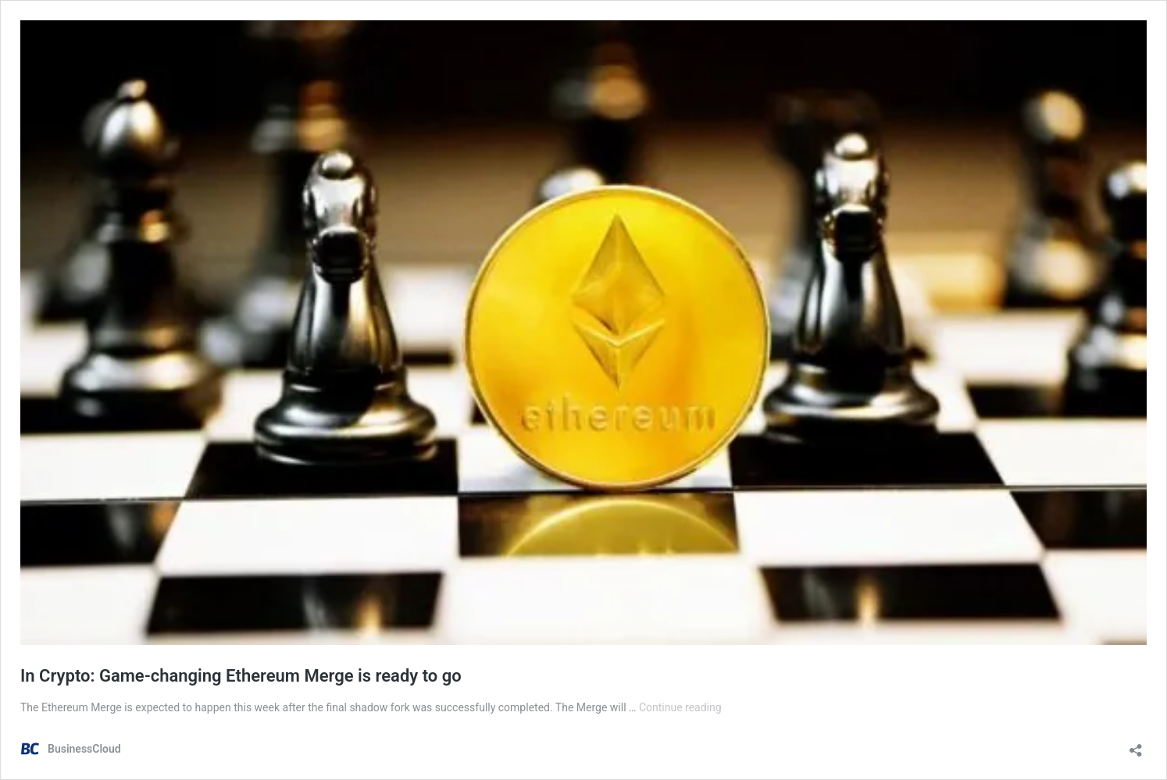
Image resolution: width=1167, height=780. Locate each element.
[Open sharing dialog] (1136, 745)
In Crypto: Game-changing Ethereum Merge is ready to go (241, 676)
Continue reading (680, 707)
